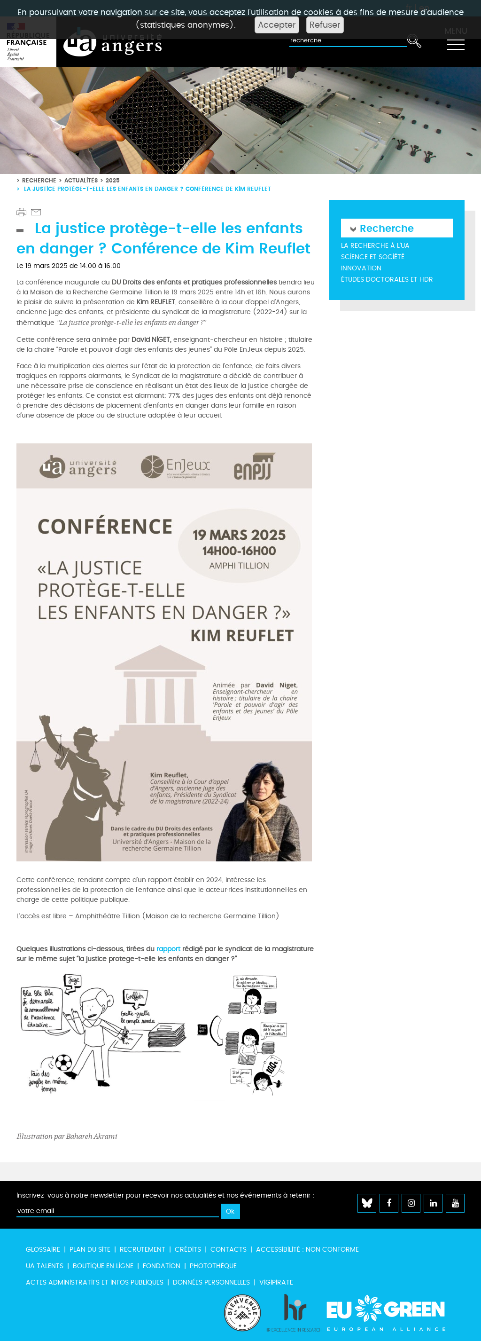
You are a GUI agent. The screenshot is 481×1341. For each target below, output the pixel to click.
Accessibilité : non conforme (307, 1249)
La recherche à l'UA (375, 246)
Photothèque (213, 1266)
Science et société (372, 257)
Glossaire (43, 1249)
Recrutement (142, 1249)
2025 (113, 180)
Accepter (277, 25)
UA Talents (44, 1266)
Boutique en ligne (103, 1266)
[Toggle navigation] (455, 42)
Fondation (161, 1266)
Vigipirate (276, 1282)
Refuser (325, 25)
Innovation (361, 268)
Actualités (81, 180)
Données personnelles (211, 1282)
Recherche (39, 180)
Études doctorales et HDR (387, 279)
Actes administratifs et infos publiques (94, 1282)
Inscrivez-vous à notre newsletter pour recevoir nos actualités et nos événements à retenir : (165, 1195)
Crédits (188, 1249)
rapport (168, 949)
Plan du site (90, 1249)
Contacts (228, 1249)
